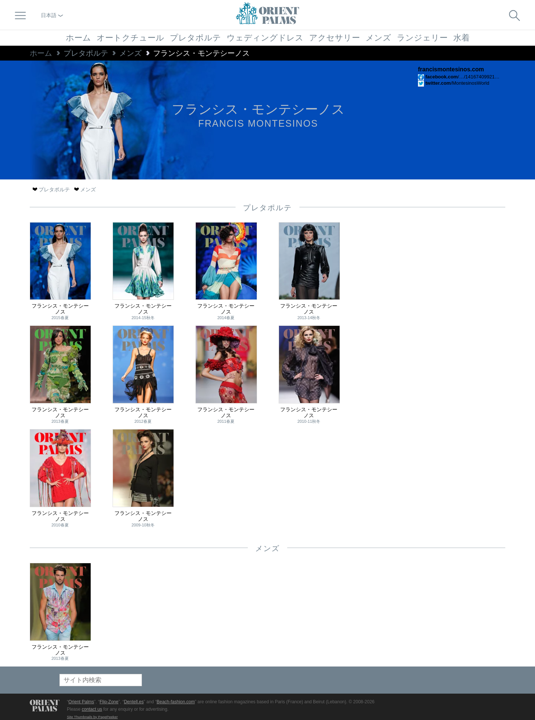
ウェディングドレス (265, 38)
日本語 (52, 15)
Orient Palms (81, 701)
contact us (92, 709)
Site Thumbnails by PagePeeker (92, 717)
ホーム (78, 38)
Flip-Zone (109, 701)
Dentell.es (133, 701)
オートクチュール (130, 38)
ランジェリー (422, 38)
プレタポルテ (195, 38)
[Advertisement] (453, 272)
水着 (461, 38)
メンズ (378, 38)
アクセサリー (334, 38)
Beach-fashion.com (175, 701)
